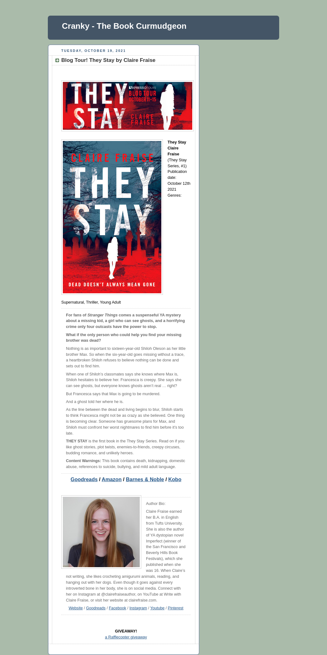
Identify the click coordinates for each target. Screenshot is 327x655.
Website (75, 608)
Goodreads (84, 479)
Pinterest (176, 608)
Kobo (174, 479)
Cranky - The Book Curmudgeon (124, 26)
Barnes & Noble (145, 479)
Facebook (117, 608)
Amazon (112, 479)
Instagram (138, 608)
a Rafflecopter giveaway (126, 637)
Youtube (157, 608)
